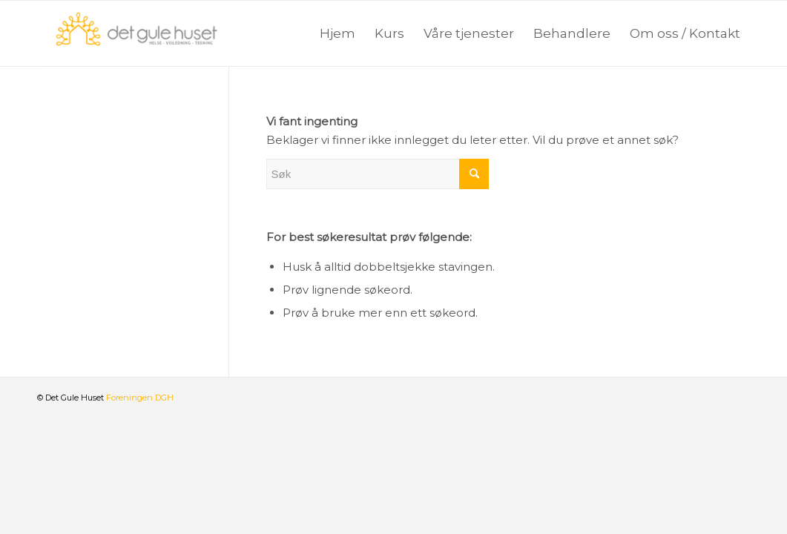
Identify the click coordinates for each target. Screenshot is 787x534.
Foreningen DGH (140, 397)
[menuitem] (337, 33)
